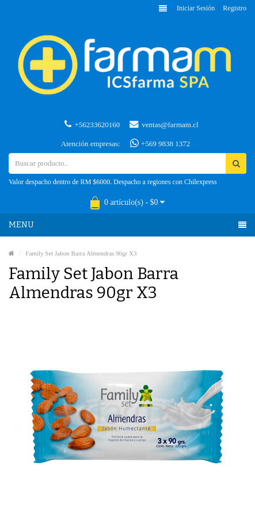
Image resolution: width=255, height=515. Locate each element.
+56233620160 (92, 124)
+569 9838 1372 (160, 143)
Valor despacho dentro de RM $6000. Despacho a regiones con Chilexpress (113, 182)
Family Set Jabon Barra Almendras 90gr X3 (80, 253)
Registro (234, 8)
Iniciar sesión (196, 8)
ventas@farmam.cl (164, 124)
